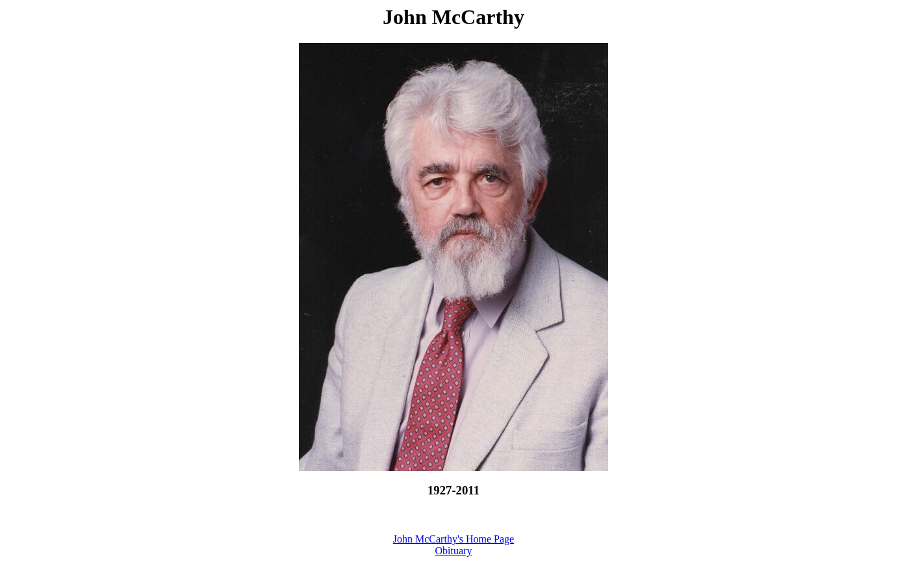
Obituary (453, 550)
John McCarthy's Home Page (453, 538)
